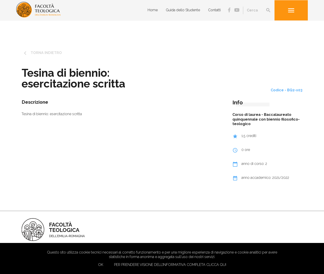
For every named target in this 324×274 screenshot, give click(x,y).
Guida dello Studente (183, 10)
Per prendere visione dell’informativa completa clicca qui (170, 265)
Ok (100, 265)
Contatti (214, 10)
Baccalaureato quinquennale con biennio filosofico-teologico (266, 119)
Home (153, 10)
